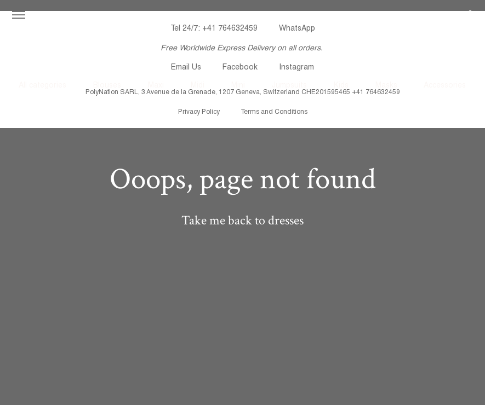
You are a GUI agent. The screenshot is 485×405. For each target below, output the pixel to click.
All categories (42, 85)
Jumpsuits (289, 85)
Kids (341, 85)
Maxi (156, 85)
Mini (238, 85)
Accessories (445, 85)
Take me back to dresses (242, 220)
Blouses (107, 85)
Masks (386, 85)
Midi (197, 85)
